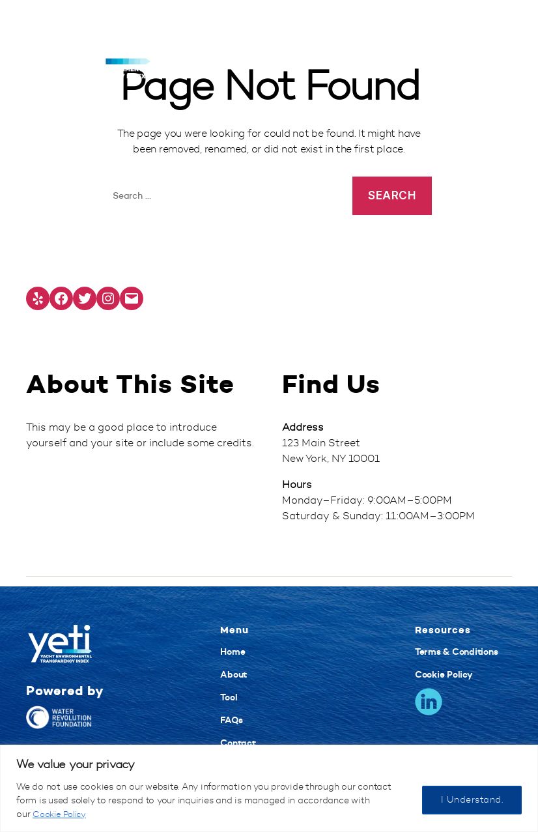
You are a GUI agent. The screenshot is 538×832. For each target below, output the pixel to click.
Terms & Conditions (456, 651)
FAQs (231, 720)
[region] (269, 788)
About (233, 674)
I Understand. (472, 799)
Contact (237, 743)
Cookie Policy (62, 814)
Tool (228, 697)
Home (232, 651)
